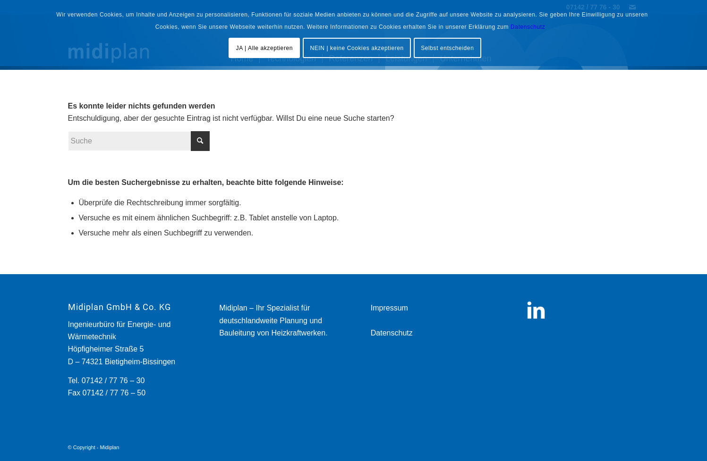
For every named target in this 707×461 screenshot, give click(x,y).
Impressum (389, 308)
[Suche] (139, 141)
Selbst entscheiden (447, 48)
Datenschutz (392, 333)
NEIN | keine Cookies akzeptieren (356, 48)
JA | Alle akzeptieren (264, 48)
